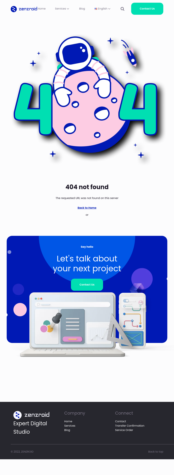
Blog (82, 9)
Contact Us (147, 9)
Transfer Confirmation (129, 426)
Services (62, 9)
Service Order (124, 430)
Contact (120, 421)
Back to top (155, 452)
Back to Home (87, 208)
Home (42, 9)
